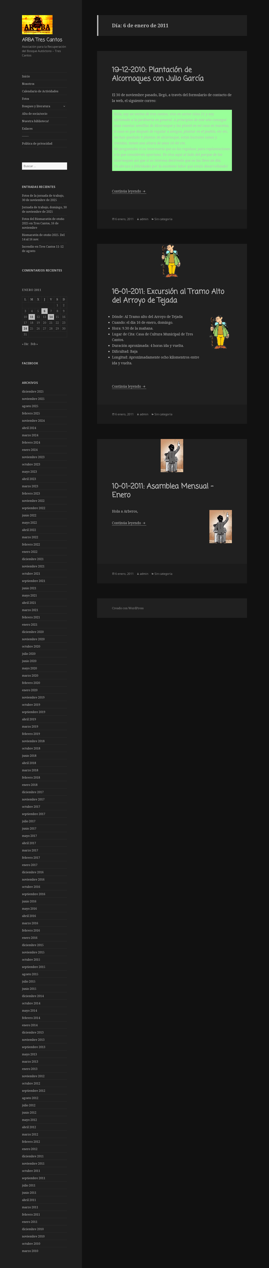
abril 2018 (29, 763)
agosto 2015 (30, 974)
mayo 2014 (29, 1010)
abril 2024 (29, 428)
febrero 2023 (31, 493)
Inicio (26, 76)
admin (144, 219)
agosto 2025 (30, 406)
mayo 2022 (29, 522)
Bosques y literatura (36, 106)
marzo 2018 (30, 770)
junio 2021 (29, 588)
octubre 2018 (31, 748)
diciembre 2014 (33, 996)
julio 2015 (28, 981)
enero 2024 (29, 450)
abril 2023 (29, 479)
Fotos (25, 99)
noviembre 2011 (33, 1163)
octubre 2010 (31, 1243)
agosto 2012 (30, 1098)
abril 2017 (29, 843)
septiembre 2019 (33, 712)
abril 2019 (29, 719)
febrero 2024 (31, 442)
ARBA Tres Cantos (42, 40)
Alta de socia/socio (34, 114)
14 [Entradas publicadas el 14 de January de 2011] (51, 317)
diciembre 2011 (33, 1156)
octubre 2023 (31, 464)
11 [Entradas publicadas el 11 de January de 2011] (31, 317)
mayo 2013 (29, 1054)
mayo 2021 (29, 595)
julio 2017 (28, 821)
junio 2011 (29, 1192)
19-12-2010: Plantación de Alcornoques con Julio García (158, 74)
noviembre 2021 (33, 566)
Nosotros (28, 84)
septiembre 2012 (33, 1090)
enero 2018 (29, 785)
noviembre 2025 (33, 399)
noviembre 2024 (33, 420)
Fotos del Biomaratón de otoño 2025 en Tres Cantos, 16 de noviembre (43, 223)
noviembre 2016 (33, 879)
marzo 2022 (30, 537)
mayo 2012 (29, 1120)
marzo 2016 (30, 923)
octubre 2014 (31, 1003)
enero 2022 (29, 552)
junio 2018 (29, 755)
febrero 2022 (31, 544)
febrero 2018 (31, 777)
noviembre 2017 (33, 799)
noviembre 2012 (33, 1076)
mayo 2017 (29, 836)
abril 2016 (29, 916)
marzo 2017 (30, 850)
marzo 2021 (30, 610)
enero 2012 (29, 1149)
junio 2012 (29, 1112)
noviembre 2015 (33, 952)
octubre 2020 (31, 646)
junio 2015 (29, 989)
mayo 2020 (29, 668)
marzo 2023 (30, 486)
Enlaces (27, 129)
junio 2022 (29, 515)
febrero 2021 (31, 617)
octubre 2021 (31, 573)
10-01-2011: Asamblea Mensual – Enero (162, 491)
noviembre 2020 (33, 639)
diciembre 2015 (33, 945)
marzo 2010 (30, 1251)
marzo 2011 (30, 1207)
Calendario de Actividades (40, 91)
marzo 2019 (30, 726)
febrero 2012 (31, 1141)
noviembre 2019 (33, 697)
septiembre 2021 (33, 581)
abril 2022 (29, 530)
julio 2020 (28, 653)
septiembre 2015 (33, 967)
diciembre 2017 (33, 792)
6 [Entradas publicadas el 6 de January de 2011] (44, 311)
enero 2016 (29, 938)
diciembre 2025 (33, 391)
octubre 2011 (31, 1171)
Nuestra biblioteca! (35, 121)
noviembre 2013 (33, 1039)
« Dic (25, 344)
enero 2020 (29, 690)
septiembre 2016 (33, 894)
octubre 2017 (31, 806)
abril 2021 (29, 602)
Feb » (34, 344)
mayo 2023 (29, 471)
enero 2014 (29, 1025)
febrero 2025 (31, 413)
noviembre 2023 (33, 457)
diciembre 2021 (33, 559)
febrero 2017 (31, 857)
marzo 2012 (30, 1134)
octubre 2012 (31, 1083)
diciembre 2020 (33, 632)
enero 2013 (29, 1069)
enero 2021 (29, 624)
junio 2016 (29, 901)
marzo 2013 (30, 1061)
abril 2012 (29, 1127)
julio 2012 (28, 1105)
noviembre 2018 (33, 741)
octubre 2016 (31, 887)
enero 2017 (29, 865)
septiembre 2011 (33, 1178)
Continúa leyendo (129, 191)
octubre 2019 (31, 704)
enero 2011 (29, 1222)
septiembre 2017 (33, 814)
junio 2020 (29, 661)
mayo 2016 (29, 908)
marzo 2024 (30, 435)
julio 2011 (28, 1185)
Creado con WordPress (128, 608)
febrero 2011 (31, 1214)
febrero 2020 (31, 683)
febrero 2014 (31, 1018)
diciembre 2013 (33, 1032)
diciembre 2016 (33, 872)
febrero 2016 (31, 930)
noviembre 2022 (33, 501)
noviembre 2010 (33, 1236)
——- (25, 136)
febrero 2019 (31, 734)
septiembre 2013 (33, 1047)
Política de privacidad (37, 143)
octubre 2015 (31, 959)
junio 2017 (29, 828)
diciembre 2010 (33, 1229)
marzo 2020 (30, 675)
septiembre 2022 (33, 508)
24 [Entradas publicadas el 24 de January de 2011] (25, 328)
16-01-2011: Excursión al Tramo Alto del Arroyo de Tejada (168, 296)
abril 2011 (29, 1200)
